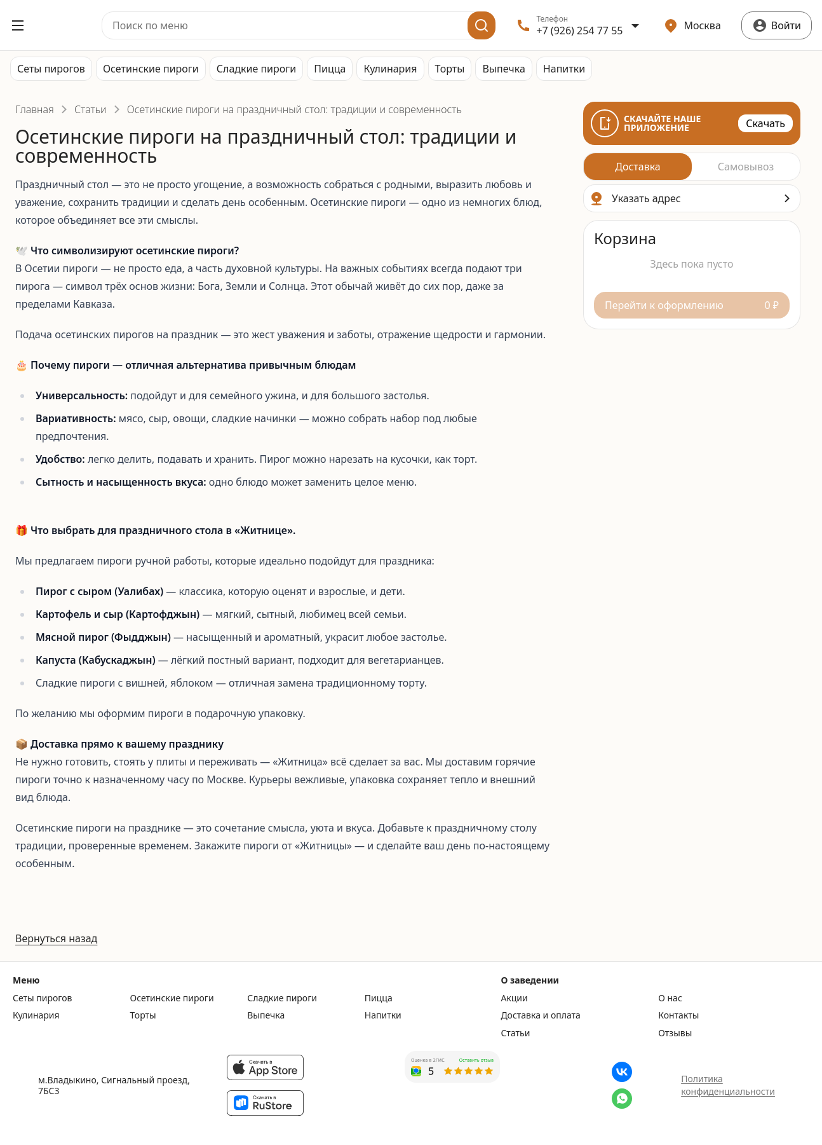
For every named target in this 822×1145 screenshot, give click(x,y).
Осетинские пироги (151, 69)
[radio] (638, 166)
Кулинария (390, 69)
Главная (34, 109)
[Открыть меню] (18, 25)
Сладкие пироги (256, 69)
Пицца (330, 69)
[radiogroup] (691, 167)
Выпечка (503, 69)
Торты (450, 69)
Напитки (564, 69)
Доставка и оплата (540, 1015)
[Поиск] (481, 25)
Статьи (90, 109)
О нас (670, 998)
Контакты (678, 1015)
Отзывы (675, 1033)
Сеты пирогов (51, 69)
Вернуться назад (56, 938)
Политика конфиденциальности (728, 1085)
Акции (514, 998)
